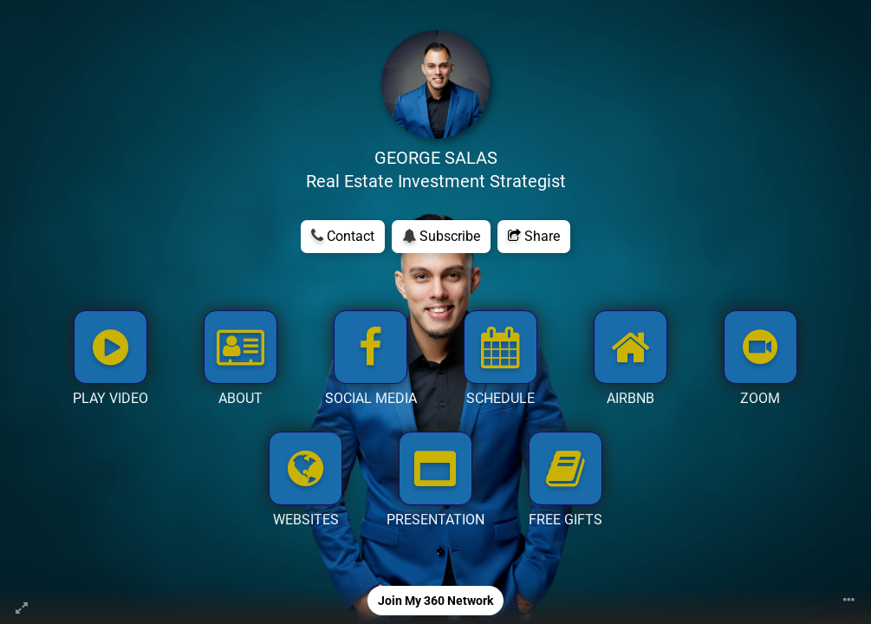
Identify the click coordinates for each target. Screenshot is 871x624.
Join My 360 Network (435, 601)
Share (534, 236)
